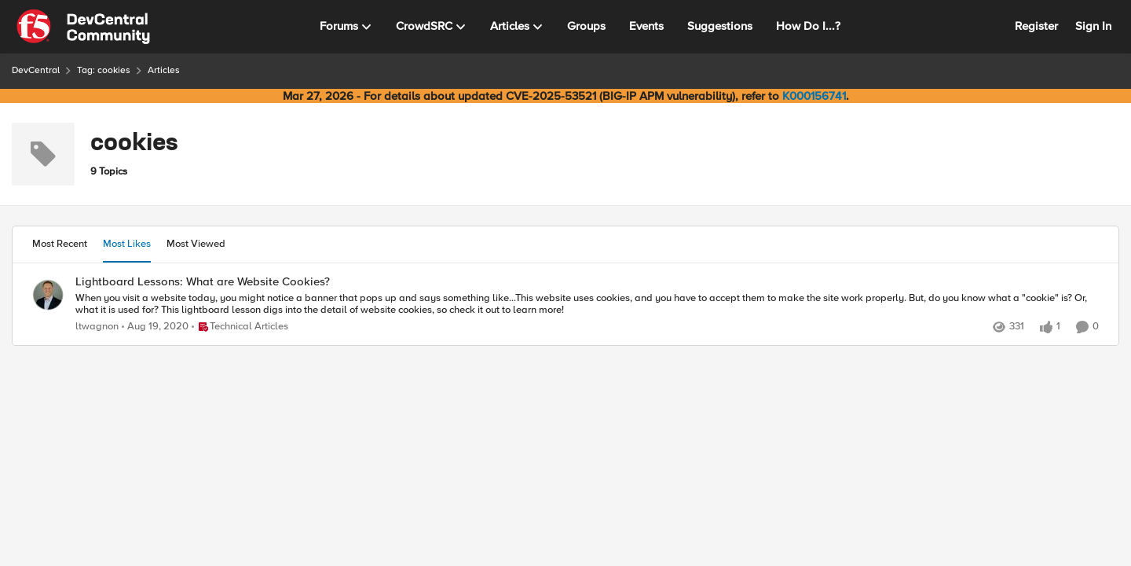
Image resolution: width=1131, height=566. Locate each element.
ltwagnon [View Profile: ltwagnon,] (97, 327)
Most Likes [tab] (127, 243)
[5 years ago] (155, 327)
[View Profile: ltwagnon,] (48, 295)
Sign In (1093, 26)
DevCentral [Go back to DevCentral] (36, 70)
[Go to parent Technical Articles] (240, 327)
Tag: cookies (103, 70)
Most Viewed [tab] (196, 243)
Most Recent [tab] (59, 243)
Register (1036, 26)
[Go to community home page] (83, 27)
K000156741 (814, 96)
